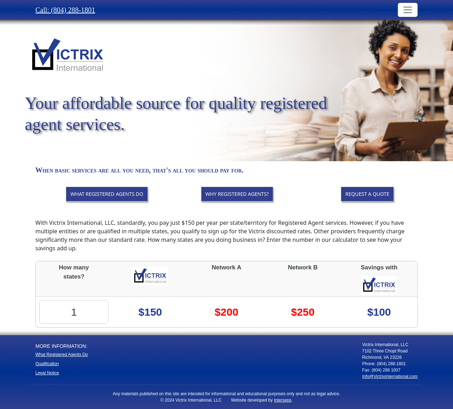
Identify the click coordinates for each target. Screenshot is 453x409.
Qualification (47, 363)
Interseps (282, 400)
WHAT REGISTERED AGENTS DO (106, 194)
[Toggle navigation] (408, 10)
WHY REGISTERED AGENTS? (237, 194)
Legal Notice (47, 372)
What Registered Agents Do (61, 354)
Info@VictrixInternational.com (390, 376)
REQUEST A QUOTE (367, 194)
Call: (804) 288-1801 (65, 10)
